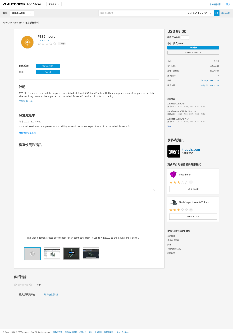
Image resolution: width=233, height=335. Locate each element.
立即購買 (193, 47)
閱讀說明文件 (25, 101)
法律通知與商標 (70, 332)
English (48, 72)
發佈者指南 (215, 4)
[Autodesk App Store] (22, 4)
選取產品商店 (18, 13)
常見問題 (98, 332)
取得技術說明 (51, 294)
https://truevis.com (210, 80)
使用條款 (82, 332)
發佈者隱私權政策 (27, 132)
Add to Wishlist (193, 52)
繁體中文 (54, 4)
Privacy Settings (122, 332)
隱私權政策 (57, 332)
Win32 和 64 (47, 66)
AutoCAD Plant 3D (12, 22)
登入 (228, 4)
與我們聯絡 (108, 332)
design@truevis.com (209, 85)
